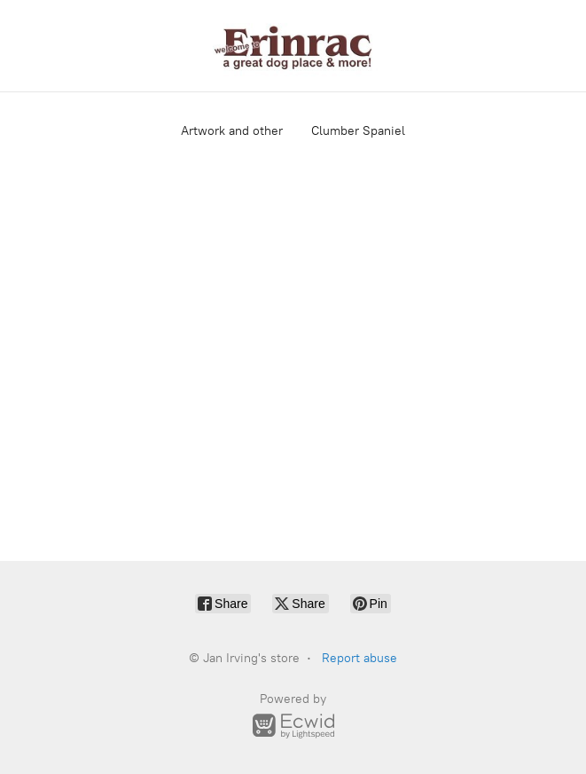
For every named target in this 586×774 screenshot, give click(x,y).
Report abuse (359, 658)
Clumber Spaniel (358, 130)
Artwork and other (232, 130)
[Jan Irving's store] (293, 45)
